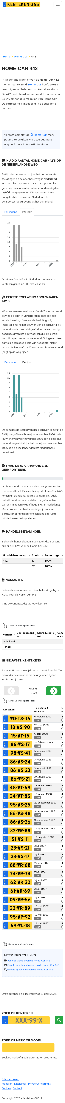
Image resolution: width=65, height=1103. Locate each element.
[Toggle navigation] (58, 4)
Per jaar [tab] (27, 211)
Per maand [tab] (10, 211)
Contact (17, 1088)
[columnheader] (16, 555)
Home (7, 56)
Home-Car (20, 56)
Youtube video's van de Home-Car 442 (29, 960)
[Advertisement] (32, 32)
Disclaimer (20, 1083)
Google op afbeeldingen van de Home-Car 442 (33, 964)
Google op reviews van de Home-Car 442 (30, 969)
